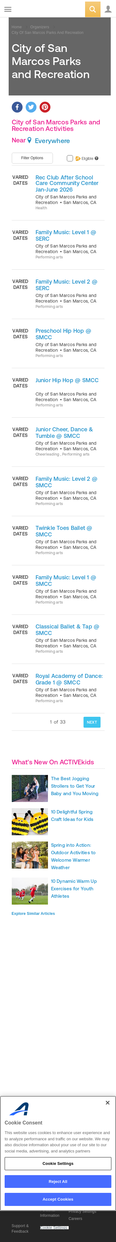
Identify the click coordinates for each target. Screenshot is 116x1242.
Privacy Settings (83, 1211)
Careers (75, 1219)
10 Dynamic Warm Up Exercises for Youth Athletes (74, 888)
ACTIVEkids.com (36, 10)
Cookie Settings (53, 1228)
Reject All (58, 1181)
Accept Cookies (58, 1199)
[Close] (107, 1103)
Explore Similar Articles (33, 913)
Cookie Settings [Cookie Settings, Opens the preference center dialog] (57, 1163)
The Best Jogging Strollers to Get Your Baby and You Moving (75, 786)
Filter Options (32, 158)
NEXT (92, 722)
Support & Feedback (20, 1229)
